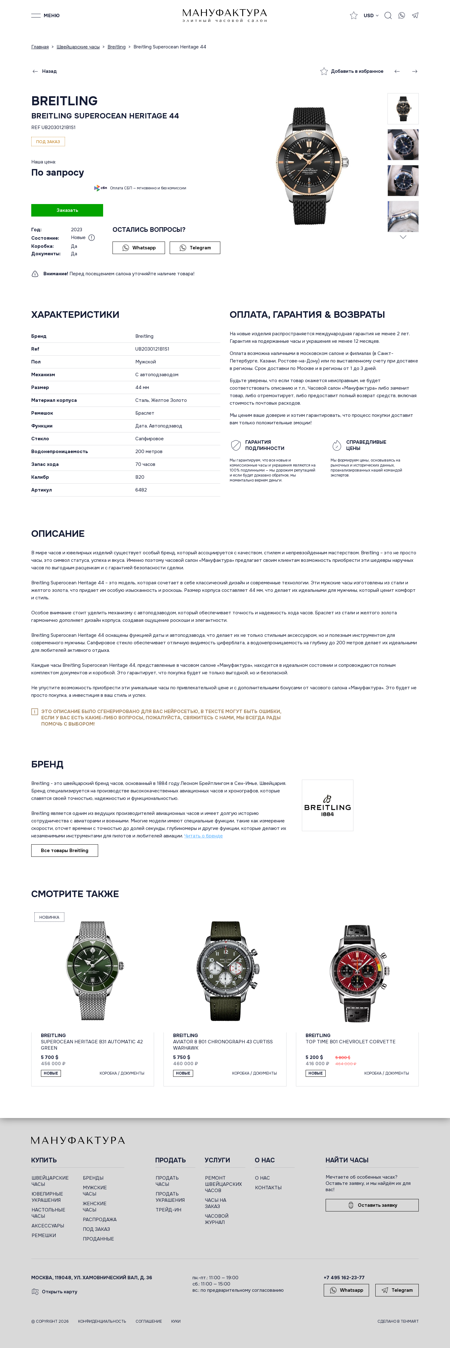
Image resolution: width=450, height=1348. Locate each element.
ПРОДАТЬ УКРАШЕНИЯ (170, 1197)
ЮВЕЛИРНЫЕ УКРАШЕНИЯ (47, 1197)
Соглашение (149, 1321)
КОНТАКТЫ (268, 1188)
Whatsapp (139, 248)
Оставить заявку (372, 1205)
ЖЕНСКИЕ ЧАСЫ (95, 1207)
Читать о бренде (203, 836)
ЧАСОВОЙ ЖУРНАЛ (216, 1219)
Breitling (64, 101)
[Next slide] (403, 237)
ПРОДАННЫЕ (98, 1239)
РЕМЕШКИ (44, 1235)
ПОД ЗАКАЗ (96, 1229)
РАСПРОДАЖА (100, 1219)
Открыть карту (54, 1292)
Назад (44, 71)
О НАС (262, 1178)
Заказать (67, 210)
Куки (176, 1321)
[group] (309, 165)
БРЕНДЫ (93, 1178)
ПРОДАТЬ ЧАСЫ (167, 1181)
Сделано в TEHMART (398, 1321)
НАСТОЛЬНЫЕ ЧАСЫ (48, 1213)
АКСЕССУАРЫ (48, 1226)
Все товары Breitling (64, 850)
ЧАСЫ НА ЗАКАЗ (215, 1203)
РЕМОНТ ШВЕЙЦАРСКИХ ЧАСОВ (223, 1184)
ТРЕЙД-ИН (168, 1210)
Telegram (195, 248)
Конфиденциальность (102, 1321)
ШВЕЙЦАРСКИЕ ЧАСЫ (50, 1181)
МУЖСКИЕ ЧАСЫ (95, 1191)
